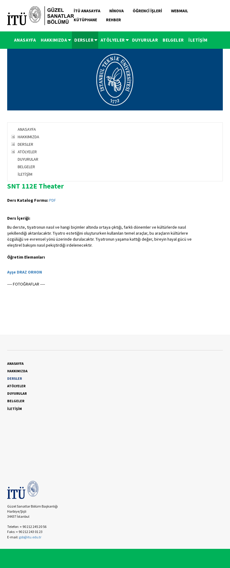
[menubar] (111, 40)
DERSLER (86, 40)
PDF (52, 200)
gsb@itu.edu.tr (30, 537)
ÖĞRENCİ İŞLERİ (147, 10)
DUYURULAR (145, 40)
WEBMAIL (179, 10)
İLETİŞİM (197, 40)
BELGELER (173, 40)
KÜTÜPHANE (85, 19)
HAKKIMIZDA (56, 40)
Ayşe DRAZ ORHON (24, 272)
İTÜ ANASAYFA (87, 10)
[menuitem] (25, 40)
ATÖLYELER (115, 40)
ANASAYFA (25, 40)
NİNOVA (116, 10)
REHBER (113, 19)
